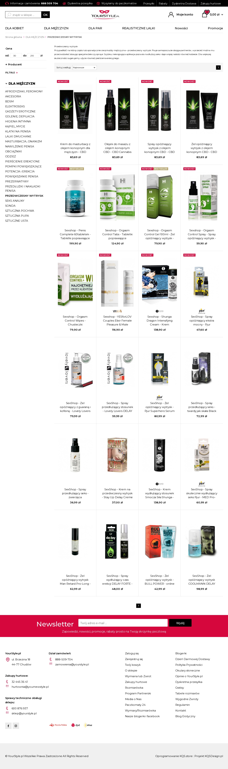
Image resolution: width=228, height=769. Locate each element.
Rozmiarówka (134, 687)
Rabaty (163, 3)
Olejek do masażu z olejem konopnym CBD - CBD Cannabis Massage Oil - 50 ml (117, 148)
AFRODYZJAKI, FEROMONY (24, 91)
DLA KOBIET (14, 28)
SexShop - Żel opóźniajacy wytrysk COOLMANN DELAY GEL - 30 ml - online (201, 580)
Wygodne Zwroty (186, 699)
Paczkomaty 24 (135, 704)
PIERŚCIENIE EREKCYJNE (22, 161)
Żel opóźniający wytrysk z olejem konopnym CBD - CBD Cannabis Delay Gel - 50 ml (201, 148)
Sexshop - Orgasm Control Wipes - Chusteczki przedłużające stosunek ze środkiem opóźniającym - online (75, 321)
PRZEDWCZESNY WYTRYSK (24, 195)
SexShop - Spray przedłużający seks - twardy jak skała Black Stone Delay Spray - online (201, 407)
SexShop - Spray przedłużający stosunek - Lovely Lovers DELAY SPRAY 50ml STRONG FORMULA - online (117, 407)
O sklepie (131, 670)
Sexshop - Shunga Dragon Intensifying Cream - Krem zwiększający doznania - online (159, 321)
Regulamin (182, 704)
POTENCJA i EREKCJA (20, 171)
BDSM (9, 101)
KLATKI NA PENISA (18, 131)
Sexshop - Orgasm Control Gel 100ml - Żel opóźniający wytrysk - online (159, 234)
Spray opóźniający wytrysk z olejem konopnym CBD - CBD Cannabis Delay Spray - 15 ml (159, 148)
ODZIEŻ (10, 156)
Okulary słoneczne (187, 670)
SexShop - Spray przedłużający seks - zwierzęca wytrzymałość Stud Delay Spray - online (75, 493)
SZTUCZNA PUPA (17, 215)
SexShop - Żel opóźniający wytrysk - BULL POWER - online (159, 579)
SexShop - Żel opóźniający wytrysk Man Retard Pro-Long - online (75, 580)
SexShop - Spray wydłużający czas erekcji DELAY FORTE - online (117, 580)
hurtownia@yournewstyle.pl (30, 686)
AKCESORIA (13, 96)
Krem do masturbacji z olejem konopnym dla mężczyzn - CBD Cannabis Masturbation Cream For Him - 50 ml (75, 148)
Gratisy (179, 687)
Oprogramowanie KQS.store (174, 756)
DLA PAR (95, 28)
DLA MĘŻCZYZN (56, 28)
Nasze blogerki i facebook (142, 716)
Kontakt (180, 710)
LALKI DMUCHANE (18, 136)
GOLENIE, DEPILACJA (19, 116)
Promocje (215, 28)
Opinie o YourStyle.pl (189, 676)
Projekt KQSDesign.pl (208, 756)
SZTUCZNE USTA (16, 220)
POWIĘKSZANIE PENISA (21, 176)
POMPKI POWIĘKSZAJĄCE (23, 166)
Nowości (181, 28)
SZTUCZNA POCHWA (19, 210)
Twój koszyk (133, 664)
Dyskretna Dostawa (184, 3)
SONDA (10, 205)
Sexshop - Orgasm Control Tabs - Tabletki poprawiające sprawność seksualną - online (117, 234)
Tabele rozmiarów (187, 693)
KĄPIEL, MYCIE (15, 126)
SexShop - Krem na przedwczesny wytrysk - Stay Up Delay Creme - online (117, 493)
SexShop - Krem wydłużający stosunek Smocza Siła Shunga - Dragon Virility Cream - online (159, 493)
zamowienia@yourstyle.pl (72, 664)
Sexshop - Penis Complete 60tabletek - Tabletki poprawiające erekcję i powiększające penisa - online (75, 234)
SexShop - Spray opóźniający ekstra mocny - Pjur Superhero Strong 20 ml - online (202, 321)
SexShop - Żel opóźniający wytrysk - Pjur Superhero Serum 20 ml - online (160, 407)
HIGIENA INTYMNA (18, 121)
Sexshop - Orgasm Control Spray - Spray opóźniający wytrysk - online (202, 234)
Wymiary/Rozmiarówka (140, 710)
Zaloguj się (132, 653)
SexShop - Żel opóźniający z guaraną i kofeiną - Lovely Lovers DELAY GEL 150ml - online (75, 407)
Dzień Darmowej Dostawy (192, 659)
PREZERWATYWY (17, 181)
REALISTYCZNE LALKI (138, 28)
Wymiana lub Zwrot (138, 676)
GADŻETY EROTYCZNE (20, 111)
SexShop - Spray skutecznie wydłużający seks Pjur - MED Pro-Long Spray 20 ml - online (201, 493)
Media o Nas (133, 699)
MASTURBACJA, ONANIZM (23, 141)
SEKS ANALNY (14, 200)
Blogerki (181, 653)
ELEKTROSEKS (15, 106)
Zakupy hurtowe (211, 3)
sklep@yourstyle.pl (24, 713)
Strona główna (13, 37)
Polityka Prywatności (188, 664)
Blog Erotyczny (185, 716)
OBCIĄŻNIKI (13, 151)
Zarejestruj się (134, 659)
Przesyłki (148, 3)
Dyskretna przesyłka (188, 682)
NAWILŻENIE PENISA (19, 146)
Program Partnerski (138, 693)
